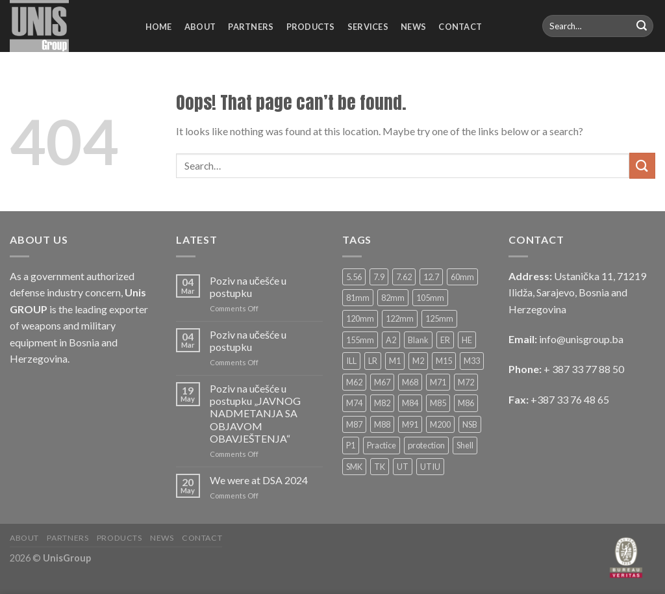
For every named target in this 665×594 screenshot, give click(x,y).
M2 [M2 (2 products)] (418, 360)
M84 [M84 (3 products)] (410, 403)
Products (310, 26)
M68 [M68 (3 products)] (410, 382)
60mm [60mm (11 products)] (462, 277)
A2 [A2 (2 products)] (391, 340)
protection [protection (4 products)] (426, 445)
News (413, 26)
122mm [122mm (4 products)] (400, 318)
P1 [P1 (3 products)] (350, 445)
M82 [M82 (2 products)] (382, 403)
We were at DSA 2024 (259, 480)
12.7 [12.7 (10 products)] (431, 277)
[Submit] (642, 26)
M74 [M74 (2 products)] (354, 403)
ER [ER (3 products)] (445, 340)
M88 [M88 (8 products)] (382, 424)
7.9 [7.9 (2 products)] (378, 277)
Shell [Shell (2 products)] (465, 445)
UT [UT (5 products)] (402, 466)
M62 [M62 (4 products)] (354, 382)
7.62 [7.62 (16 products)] (404, 277)
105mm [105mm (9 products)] (430, 297)
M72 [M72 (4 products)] (466, 382)
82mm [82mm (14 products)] (393, 297)
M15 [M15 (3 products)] (444, 360)
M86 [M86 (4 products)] (466, 403)
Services (367, 26)
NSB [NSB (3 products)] (469, 424)
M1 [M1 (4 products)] (395, 360)
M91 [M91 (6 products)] (410, 424)
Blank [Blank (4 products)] (418, 340)
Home (158, 26)
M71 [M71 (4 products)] (438, 382)
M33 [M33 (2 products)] (472, 360)
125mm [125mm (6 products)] (439, 318)
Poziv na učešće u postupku (248, 286)
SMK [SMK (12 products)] (354, 466)
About (200, 26)
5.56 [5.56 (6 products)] (354, 277)
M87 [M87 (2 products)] (354, 424)
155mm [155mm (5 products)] (360, 340)
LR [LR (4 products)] (372, 360)
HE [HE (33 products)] (467, 340)
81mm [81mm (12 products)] (358, 297)
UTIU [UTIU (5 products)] (430, 466)
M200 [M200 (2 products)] (440, 424)
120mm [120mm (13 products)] (360, 318)
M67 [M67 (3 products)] (382, 382)
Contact (460, 26)
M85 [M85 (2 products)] (438, 403)
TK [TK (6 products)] (379, 466)
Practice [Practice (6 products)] (381, 445)
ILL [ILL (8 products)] (351, 360)
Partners (250, 26)
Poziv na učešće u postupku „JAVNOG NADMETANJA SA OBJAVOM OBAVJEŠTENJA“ (255, 413)
